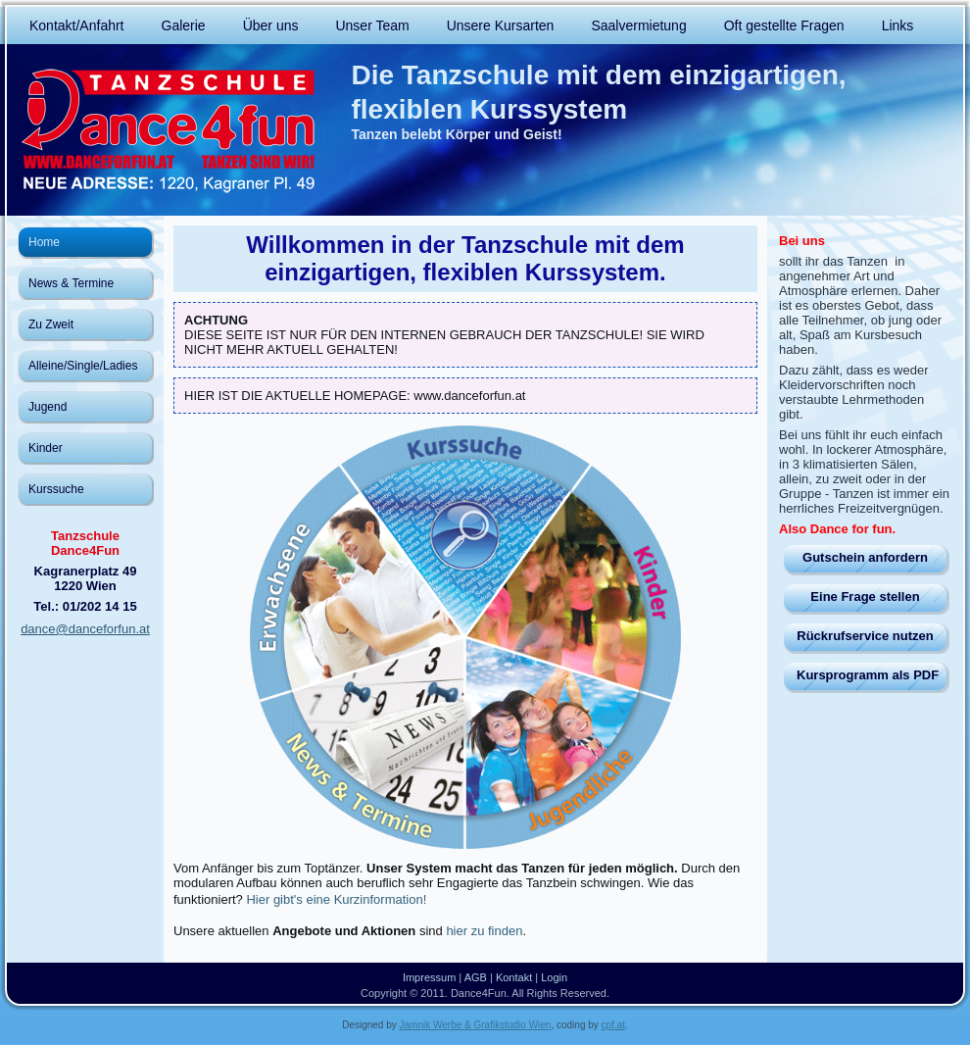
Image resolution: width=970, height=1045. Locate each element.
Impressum (429, 977)
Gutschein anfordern (865, 557)
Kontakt (514, 977)
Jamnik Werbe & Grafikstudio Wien (476, 1025)
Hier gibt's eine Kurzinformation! (336, 899)
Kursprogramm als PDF (868, 675)
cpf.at (613, 1025)
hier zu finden (484, 930)
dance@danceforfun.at (85, 629)
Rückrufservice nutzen (865, 635)
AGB (475, 977)
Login (554, 977)
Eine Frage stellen (864, 596)
